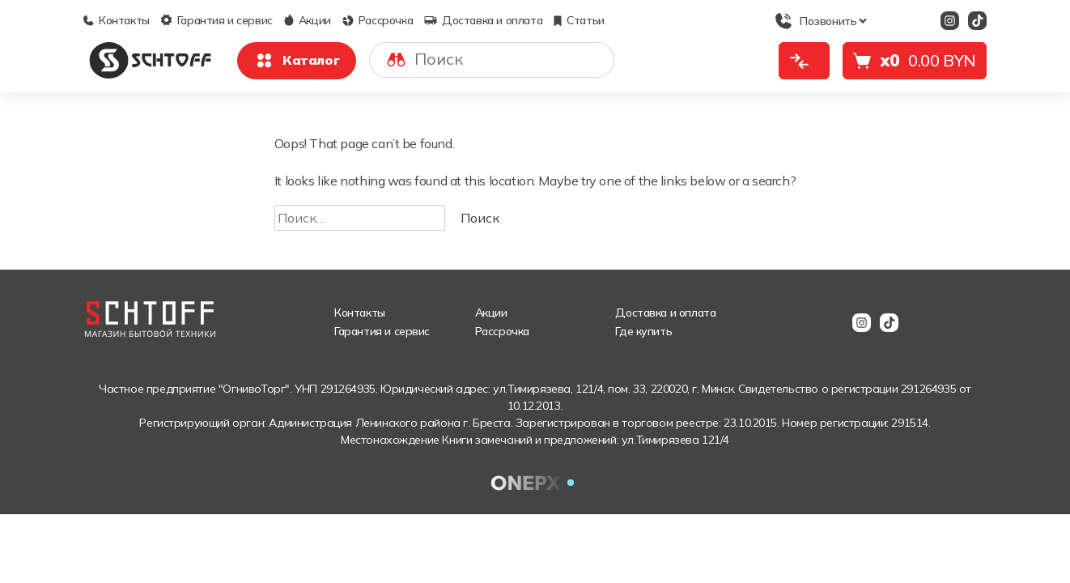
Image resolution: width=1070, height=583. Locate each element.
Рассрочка (377, 20)
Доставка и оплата (483, 20)
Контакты (116, 20)
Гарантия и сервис (217, 20)
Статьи (579, 20)
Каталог (296, 60)
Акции (307, 20)
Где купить (643, 331)
